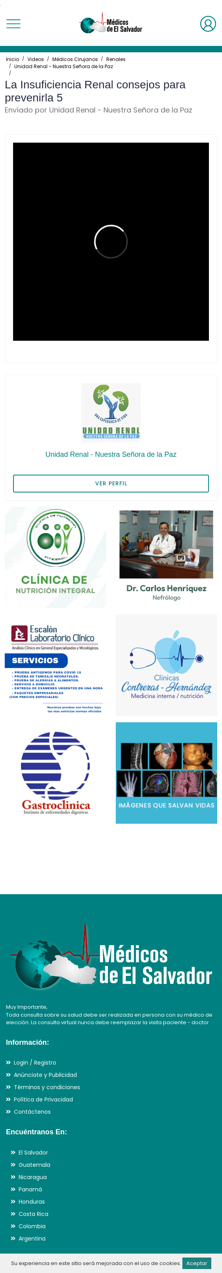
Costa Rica (33, 1214)
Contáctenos (32, 1112)
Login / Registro (35, 1063)
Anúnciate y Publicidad (45, 1075)
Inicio (12, 59)
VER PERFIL (111, 483)
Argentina (32, 1238)
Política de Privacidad (43, 1099)
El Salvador (33, 1153)
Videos (35, 59)
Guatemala (34, 1165)
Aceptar (196, 1263)
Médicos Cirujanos (75, 59)
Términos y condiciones (47, 1087)
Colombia (32, 1226)
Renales (116, 59)
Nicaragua (33, 1177)
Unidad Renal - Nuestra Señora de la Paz (63, 66)
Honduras (32, 1202)
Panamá (30, 1189)
